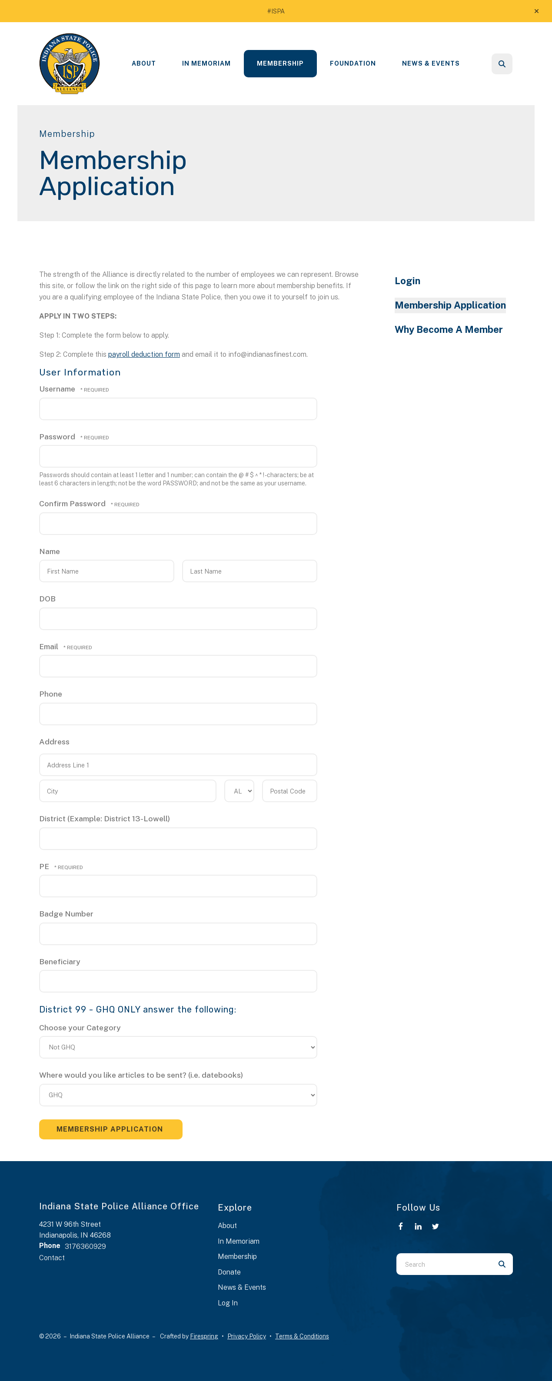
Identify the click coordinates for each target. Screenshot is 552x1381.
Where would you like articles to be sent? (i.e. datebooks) (141, 1074)
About (144, 63)
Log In (228, 1303)
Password (57, 436)
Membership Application (450, 305)
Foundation (353, 63)
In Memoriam (206, 63)
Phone (50, 693)
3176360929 (85, 1246)
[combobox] (443, 1264)
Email (49, 646)
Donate (229, 1272)
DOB (47, 598)
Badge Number (66, 913)
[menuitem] (144, 63)
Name (49, 551)
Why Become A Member (449, 329)
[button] (536, 11)
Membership (280, 63)
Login (407, 280)
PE (45, 866)
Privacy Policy (246, 1336)
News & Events (431, 63)
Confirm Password (72, 503)
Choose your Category (80, 1027)
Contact (52, 1258)
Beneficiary (59, 961)
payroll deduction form (144, 354)
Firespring (204, 1336)
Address (54, 741)
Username (57, 388)
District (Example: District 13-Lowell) (104, 818)
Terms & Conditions (302, 1336)
